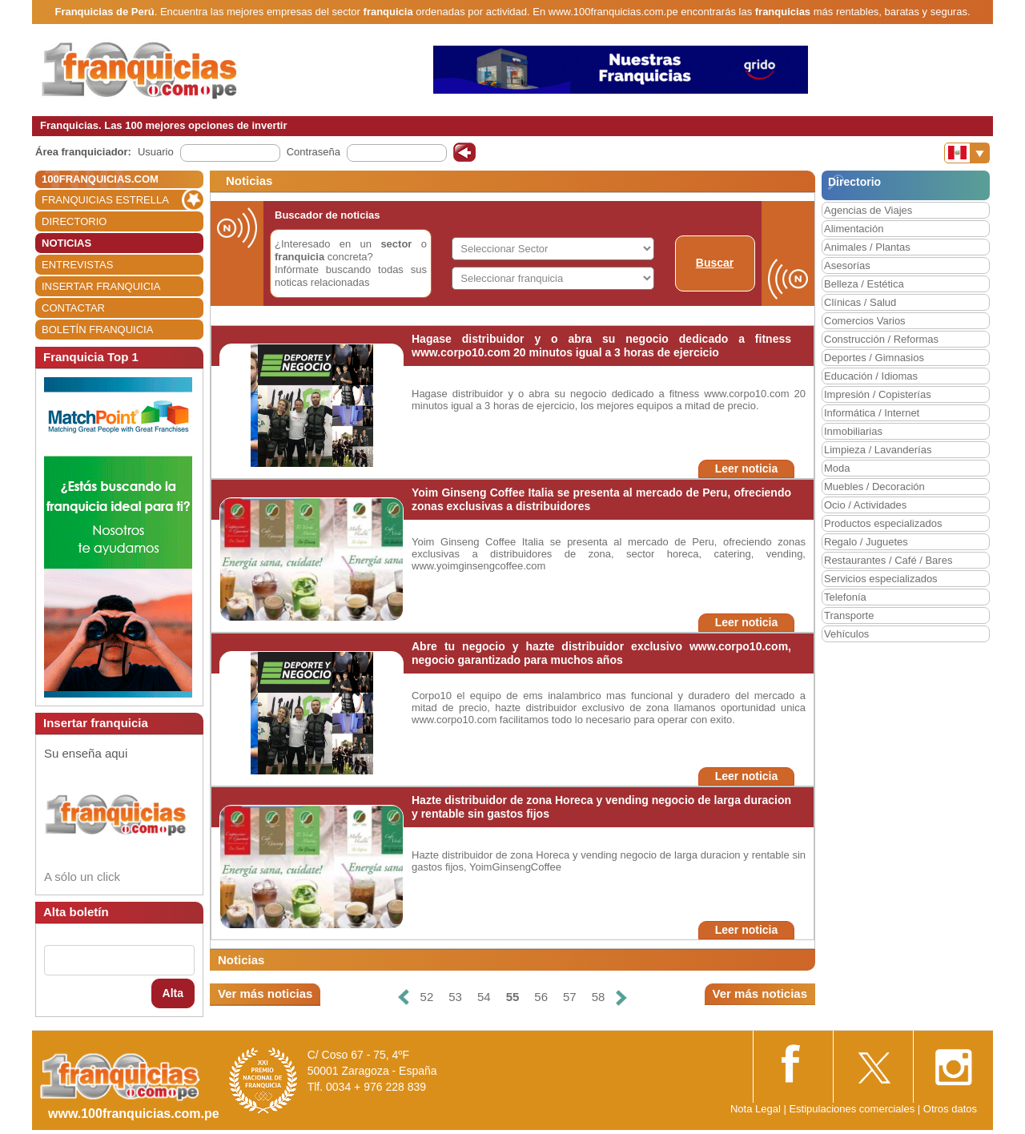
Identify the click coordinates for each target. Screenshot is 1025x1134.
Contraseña (313, 152)
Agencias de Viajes (868, 210)
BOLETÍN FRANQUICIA (97, 330)
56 (541, 996)
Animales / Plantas (867, 247)
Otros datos (950, 1109)
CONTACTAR (73, 308)
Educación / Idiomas (871, 376)
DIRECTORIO (74, 221)
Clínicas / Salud (860, 302)
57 (570, 996)
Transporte (849, 615)
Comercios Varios (865, 321)
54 (484, 996)
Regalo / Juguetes (866, 542)
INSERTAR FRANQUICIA (101, 286)
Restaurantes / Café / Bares (888, 560)
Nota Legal (755, 1109)
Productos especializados (883, 523)
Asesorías (847, 265)
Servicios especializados (881, 579)
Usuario (156, 152)
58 (598, 996)
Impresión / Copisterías (877, 394)
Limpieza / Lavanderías (877, 450)
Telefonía (845, 597)
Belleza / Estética (864, 284)
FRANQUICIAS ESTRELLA (105, 200)
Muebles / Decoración (874, 487)
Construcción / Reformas (881, 339)
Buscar (715, 262)
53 (455, 996)
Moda (837, 468)
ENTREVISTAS (77, 265)
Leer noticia (746, 468)
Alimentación (853, 229)
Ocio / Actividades (865, 505)
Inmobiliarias (853, 431)
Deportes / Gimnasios (874, 358)
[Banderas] (967, 153)
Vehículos (846, 634)
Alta (173, 993)
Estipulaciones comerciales (853, 1109)
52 (427, 996)
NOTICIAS (66, 243)
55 (513, 996)
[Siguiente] (621, 997)
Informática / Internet (871, 413)
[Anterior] (402, 997)
